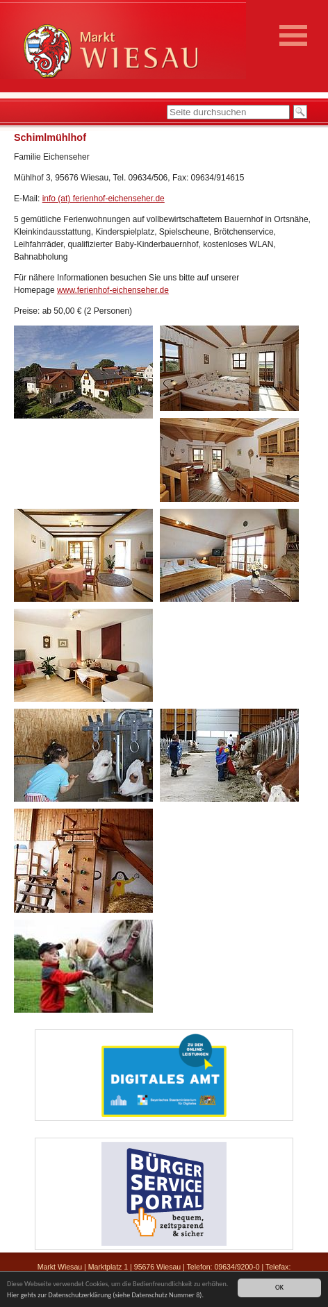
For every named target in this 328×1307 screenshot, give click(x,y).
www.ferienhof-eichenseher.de (113, 290)
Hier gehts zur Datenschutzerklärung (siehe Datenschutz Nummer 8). (105, 1295)
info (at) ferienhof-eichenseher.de (103, 198)
